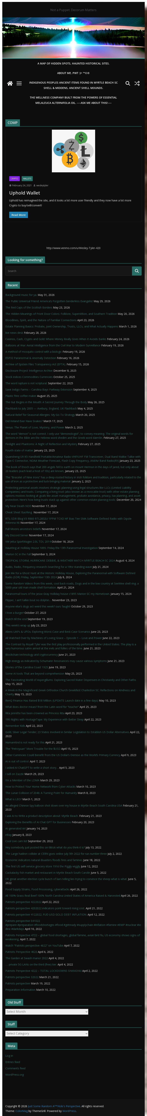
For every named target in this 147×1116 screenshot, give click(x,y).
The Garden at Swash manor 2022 (26, 958)
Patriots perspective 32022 (21, 977)
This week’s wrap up (17, 625)
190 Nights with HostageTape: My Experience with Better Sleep (44, 719)
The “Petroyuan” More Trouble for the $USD (32, 749)
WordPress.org (14, 1074)
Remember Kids (15, 726)
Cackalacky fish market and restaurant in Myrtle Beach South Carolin (47, 872)
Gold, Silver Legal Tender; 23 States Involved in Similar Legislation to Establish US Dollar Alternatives (67, 732)
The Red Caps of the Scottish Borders (28, 307)
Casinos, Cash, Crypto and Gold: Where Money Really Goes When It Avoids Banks (55, 339)
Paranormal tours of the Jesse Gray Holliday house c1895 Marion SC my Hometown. (57, 594)
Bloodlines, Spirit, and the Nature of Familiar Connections (41, 320)
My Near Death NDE (18, 506)
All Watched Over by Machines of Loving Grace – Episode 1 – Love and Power (53, 638)
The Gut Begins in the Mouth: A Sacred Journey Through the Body (46, 402)
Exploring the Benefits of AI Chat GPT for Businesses (38, 822)
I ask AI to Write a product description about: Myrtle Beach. (41, 816)
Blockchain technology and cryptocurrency (31, 654)
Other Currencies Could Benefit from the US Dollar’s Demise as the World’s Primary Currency (62, 755)
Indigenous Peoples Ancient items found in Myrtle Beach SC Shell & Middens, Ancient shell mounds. (73, 85)
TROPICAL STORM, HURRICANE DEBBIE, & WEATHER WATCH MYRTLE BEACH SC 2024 (60, 560)
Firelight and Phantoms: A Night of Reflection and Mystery (41, 444)
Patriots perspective (17, 983)
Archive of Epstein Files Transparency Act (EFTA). (35, 364)
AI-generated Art (15, 828)
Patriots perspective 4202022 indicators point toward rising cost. (45, 908)
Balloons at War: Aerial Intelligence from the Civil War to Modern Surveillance (52, 345)
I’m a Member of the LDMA (22, 780)
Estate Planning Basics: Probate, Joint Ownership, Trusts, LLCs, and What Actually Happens (61, 326)
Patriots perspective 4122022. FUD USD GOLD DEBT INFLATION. (46, 914)
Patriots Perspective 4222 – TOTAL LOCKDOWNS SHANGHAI (43, 971)
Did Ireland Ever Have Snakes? (24, 421)
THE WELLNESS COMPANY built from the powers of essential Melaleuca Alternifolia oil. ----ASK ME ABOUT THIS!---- (73, 100)
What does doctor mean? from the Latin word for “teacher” (42, 707)
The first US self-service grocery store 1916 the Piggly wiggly (42, 866)
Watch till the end (16, 619)
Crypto (14, 178)
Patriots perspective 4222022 (23, 902)
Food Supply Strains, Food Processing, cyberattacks (37, 889)
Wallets (27, 178)
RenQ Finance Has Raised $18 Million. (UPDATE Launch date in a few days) (51, 700)
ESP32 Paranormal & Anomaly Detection (30, 358)
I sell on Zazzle (14, 774)
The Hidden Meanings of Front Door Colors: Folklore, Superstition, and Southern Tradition (61, 314)
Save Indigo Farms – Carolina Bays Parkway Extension (39, 389)
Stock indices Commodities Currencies (29, 377)
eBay (8, 835)
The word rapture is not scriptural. (26, 383)
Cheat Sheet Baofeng (19, 512)
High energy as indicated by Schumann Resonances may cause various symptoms (56, 661)
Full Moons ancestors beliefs (23, 529)
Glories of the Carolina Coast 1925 (26, 667)
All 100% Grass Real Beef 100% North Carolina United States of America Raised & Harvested (62, 895)
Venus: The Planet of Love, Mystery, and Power (34, 427)
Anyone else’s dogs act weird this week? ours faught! (37, 606)
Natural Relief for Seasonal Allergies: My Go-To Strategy (40, 415)
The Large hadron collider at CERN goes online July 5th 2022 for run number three (56, 854)
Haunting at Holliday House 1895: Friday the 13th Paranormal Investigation (51, 548)
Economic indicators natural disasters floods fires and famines (43, 860)
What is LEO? (13, 799)
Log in (9, 1055)
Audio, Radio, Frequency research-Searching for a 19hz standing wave (48, 567)
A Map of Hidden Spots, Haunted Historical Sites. (73, 63)
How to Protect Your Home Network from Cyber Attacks (40, 786)
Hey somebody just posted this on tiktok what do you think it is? (45, 847)
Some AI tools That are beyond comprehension (34, 673)
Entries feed (12, 1062)
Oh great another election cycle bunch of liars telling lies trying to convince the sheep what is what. (66, 879)
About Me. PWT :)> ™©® (73, 73)
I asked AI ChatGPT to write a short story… (31, 767)
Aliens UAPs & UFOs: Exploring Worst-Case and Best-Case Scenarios (47, 631)
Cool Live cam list (16, 841)
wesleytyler (42, 185)
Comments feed (15, 1068)
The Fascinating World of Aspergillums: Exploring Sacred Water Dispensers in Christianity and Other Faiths (70, 680)
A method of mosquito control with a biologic (33, 351)
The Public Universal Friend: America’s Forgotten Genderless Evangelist (49, 301)
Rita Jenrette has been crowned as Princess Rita (35, 713)
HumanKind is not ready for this (25, 742)
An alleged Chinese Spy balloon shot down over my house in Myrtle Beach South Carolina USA (63, 805)
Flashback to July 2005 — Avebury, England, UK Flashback (41, 408)
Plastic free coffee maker (20, 396)
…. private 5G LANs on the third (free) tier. (31, 964)
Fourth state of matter (19, 450)
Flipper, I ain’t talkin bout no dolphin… (28, 600)
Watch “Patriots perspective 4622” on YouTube (34, 945)
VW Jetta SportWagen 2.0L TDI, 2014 (28, 541)
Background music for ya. (21, 295)
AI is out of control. (17, 761)
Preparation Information (20, 989)
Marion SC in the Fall (18, 554)
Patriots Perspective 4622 (21, 952)
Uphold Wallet (24, 193)
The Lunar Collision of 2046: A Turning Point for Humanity (41, 793)
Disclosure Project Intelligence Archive (29, 370)
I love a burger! (14, 613)
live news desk (14, 333)
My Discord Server (16, 535)
